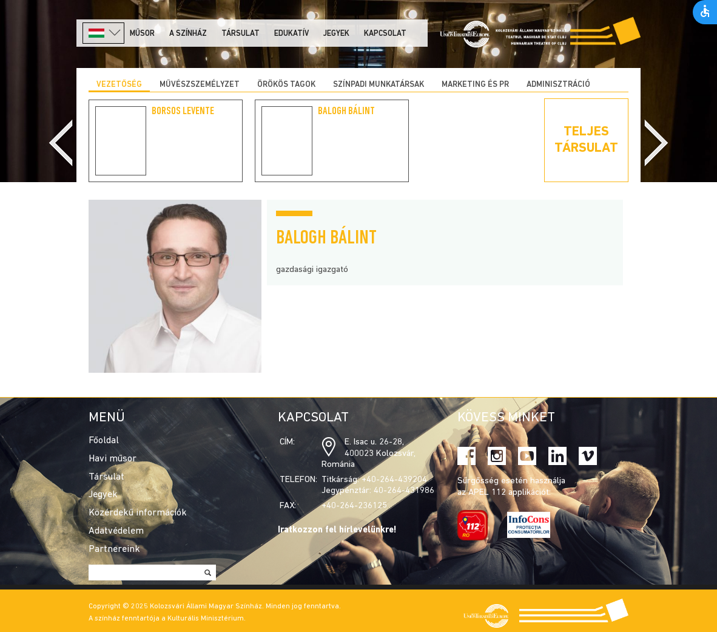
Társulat (240, 34)
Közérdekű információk (138, 513)
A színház (188, 34)
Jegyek (336, 34)
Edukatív (291, 34)
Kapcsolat (385, 34)
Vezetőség (119, 85)
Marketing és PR (475, 85)
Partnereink (114, 549)
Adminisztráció (558, 85)
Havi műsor (112, 459)
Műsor (142, 34)
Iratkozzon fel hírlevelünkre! (337, 530)
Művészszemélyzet (200, 85)
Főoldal (104, 441)
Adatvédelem (116, 531)
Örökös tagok (286, 85)
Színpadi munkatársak (378, 85)
